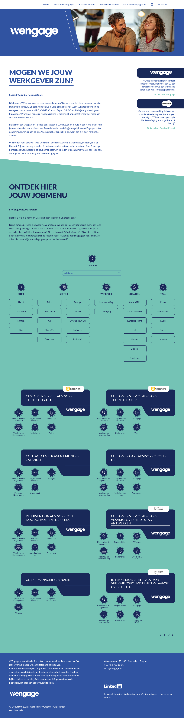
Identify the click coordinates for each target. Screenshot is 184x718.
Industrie (77, 330)
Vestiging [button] (106, 311)
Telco (49, 302)
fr (162, 4)
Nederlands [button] (163, 311)
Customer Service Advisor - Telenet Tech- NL (49, 397)
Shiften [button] (21, 321)
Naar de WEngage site (134, 4)
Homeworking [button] (106, 302)
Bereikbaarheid (87, 4)
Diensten (49, 339)
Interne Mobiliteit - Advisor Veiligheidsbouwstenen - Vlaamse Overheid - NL (140, 583)
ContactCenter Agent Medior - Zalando (52, 457)
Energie (77, 302)
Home (45, 4)
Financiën (49, 330)
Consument (49, 311)
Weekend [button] (21, 311)
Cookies (117, 693)
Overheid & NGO (78, 321)
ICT (49, 321)
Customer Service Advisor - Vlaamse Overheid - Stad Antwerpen (134, 519)
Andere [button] (163, 339)
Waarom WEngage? (64, 4)
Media (78, 311)
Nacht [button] (21, 302)
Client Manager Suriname (48, 579)
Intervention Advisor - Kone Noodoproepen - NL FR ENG (50, 517)
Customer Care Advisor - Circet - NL (138, 457)
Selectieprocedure (109, 4)
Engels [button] (163, 330)
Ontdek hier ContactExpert (161, 128)
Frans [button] (163, 302)
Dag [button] (21, 330)
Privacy (108, 693)
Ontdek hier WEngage (164, 94)
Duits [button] (163, 321)
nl (166, 4)
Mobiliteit (77, 339)
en (159, 4)
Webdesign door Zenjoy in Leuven (141, 693)
